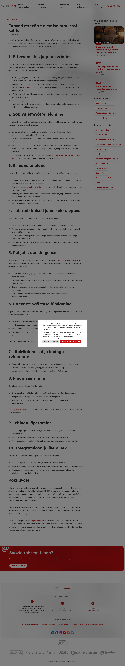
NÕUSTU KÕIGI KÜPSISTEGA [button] (70, 341)
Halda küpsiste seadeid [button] (51, 341)
